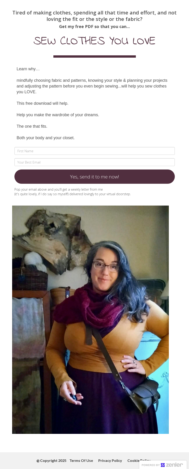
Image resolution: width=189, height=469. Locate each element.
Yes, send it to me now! (94, 176)
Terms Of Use (81, 460)
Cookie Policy (139, 460)
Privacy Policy (110, 460)
